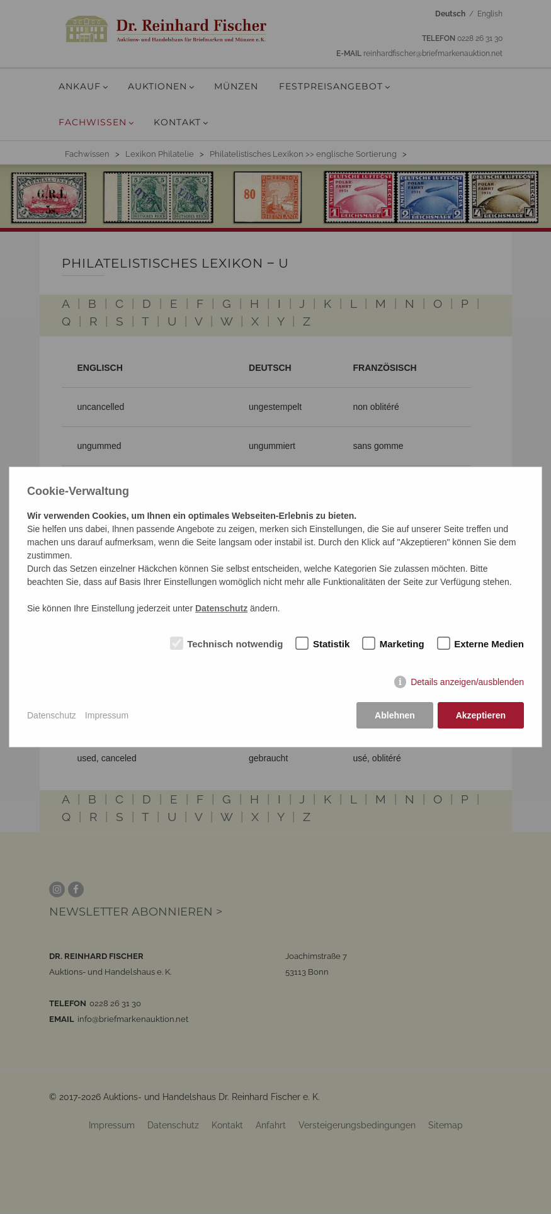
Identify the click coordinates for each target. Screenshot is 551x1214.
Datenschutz (51, 715)
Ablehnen (395, 715)
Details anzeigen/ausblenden (467, 683)
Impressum (106, 715)
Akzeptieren (481, 715)
